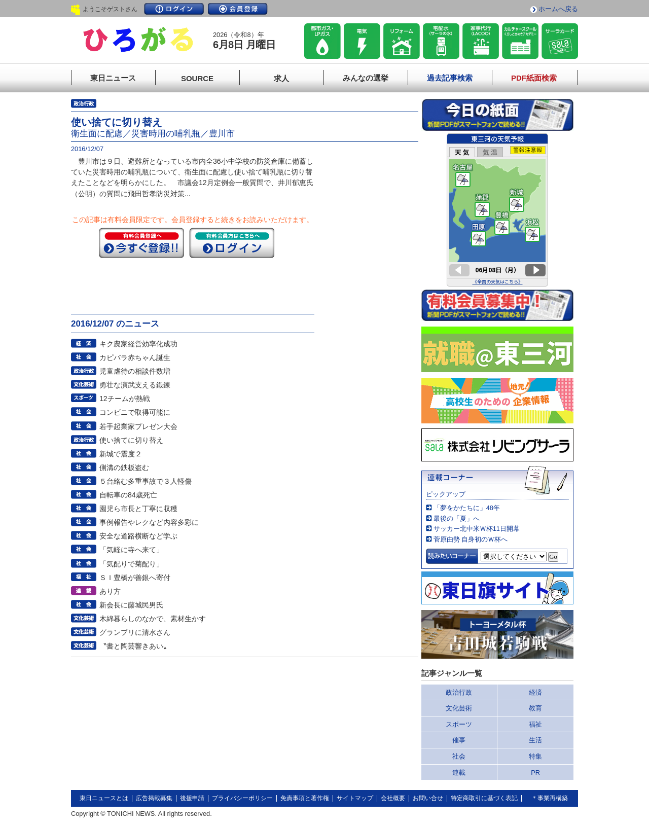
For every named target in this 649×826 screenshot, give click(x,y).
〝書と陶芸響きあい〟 (134, 646)
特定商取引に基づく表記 (484, 798)
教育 (535, 708)
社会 (458, 756)
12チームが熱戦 (124, 398)
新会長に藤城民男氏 (131, 605)
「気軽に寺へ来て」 (131, 550)
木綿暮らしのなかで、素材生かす (152, 619)
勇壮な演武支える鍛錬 (134, 385)
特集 (535, 756)
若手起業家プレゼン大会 (138, 426)
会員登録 (238, 9)
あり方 (110, 591)
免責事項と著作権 (304, 798)
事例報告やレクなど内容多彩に (149, 522)
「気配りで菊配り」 (131, 564)
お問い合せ (428, 798)
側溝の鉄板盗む (124, 467)
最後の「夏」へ (457, 518)
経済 (535, 692)
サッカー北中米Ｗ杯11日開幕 (477, 528)
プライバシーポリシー (242, 798)
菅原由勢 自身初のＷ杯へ (471, 539)
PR (535, 772)
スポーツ (459, 724)
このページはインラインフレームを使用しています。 (497, 209)
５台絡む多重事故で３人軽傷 (145, 481)
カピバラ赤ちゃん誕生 (134, 357)
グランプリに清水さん (134, 632)
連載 (458, 772)
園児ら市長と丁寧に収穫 (138, 509)
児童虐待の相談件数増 (134, 371)
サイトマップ (355, 798)
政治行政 (459, 692)
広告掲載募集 (154, 798)
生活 (535, 740)
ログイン (174, 9)
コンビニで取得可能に (134, 412)
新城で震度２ (120, 454)
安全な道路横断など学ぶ (138, 536)
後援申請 (192, 798)
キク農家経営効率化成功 (138, 344)
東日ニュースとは (104, 798)
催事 (458, 740)
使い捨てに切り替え (131, 440)
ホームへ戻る (558, 9)
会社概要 (393, 798)
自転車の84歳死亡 (128, 495)
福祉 (535, 724)
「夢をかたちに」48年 (467, 508)
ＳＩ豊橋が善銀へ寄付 (134, 577)
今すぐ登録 (141, 243)
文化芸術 (459, 708)
